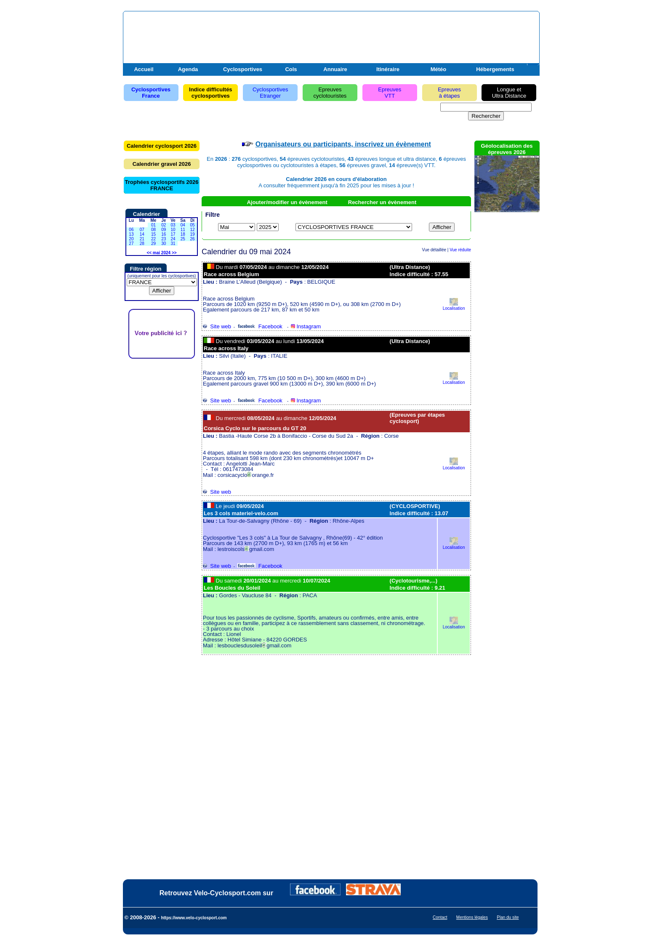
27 (131, 243)
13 (131, 234)
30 (163, 243)
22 (153, 239)
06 (131, 229)
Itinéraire (387, 69)
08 (153, 229)
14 (142, 234)
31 (172, 243)
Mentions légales (472, 917)
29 (153, 243)
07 (142, 229)
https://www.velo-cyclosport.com (193, 917)
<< (149, 252)
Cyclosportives (242, 69)
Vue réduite (460, 249)
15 (153, 234)
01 (153, 225)
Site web (217, 326)
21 (142, 239)
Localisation (454, 306)
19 (192, 234)
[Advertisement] (439, 35)
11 (183, 229)
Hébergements (495, 69)
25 (183, 239)
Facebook (259, 326)
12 (192, 229)
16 (163, 234)
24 (172, 239)
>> (174, 252)
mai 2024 (161, 252)
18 (183, 234)
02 (163, 225)
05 (192, 225)
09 (163, 229)
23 (163, 239)
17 (172, 234)
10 (172, 229)
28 (142, 243)
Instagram (306, 326)
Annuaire (335, 69)
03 (172, 225)
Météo (439, 69)
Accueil (143, 69)
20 (131, 239)
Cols (291, 69)
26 (192, 239)
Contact (440, 917)
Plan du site (508, 917)
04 (183, 225)
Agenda (188, 69)
